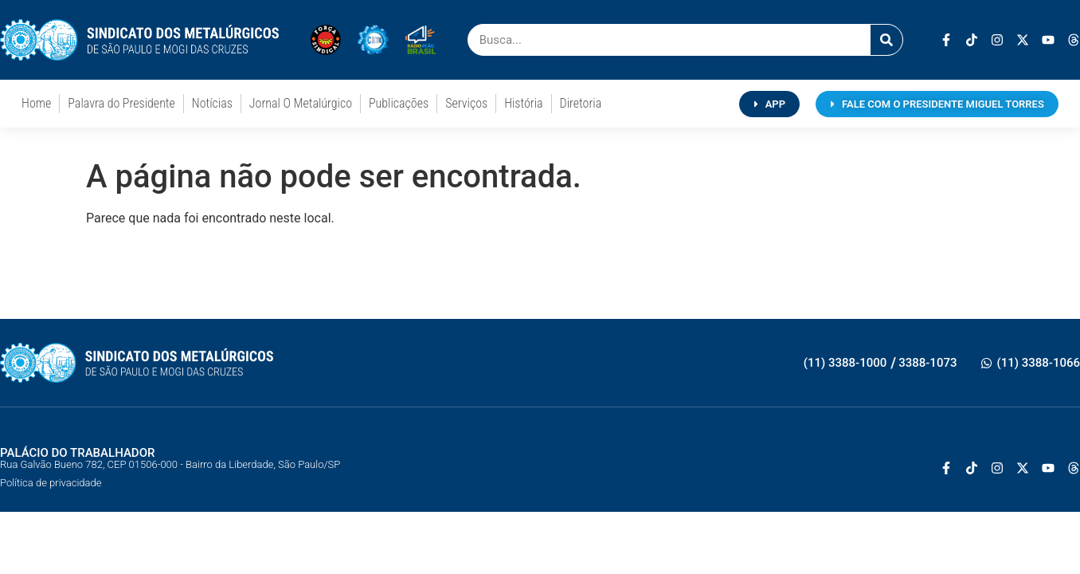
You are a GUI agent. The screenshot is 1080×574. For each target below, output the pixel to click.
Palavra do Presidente (121, 103)
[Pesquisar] (886, 40)
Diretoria (581, 103)
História (523, 103)
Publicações (398, 103)
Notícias (212, 103)
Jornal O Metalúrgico (300, 103)
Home (36, 103)
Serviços (466, 103)
